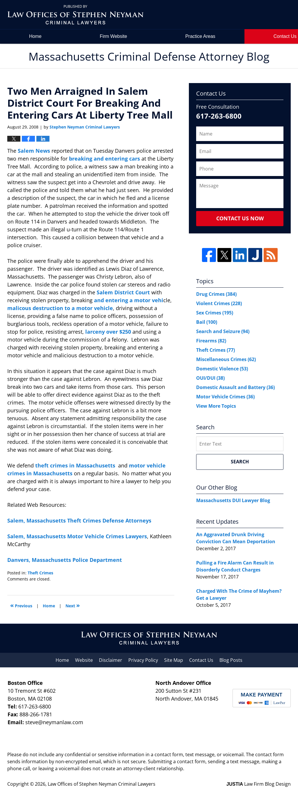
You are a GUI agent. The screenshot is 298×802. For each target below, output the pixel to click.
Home (35, 36)
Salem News (35, 150)
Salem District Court (124, 292)
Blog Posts (230, 660)
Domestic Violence (222, 368)
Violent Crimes (219, 303)
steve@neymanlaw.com (54, 722)
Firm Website (113, 36)
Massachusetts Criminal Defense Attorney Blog (75, 14)
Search (240, 461)
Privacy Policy (143, 660)
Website (84, 660)
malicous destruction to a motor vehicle (60, 308)
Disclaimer (110, 660)
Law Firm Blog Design (258, 784)
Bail (206, 322)
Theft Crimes (40, 573)
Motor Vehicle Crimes (225, 396)
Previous (21, 605)
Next (72, 605)
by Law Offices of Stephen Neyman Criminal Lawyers (250, 14)
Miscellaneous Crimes (226, 359)
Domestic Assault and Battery (235, 387)
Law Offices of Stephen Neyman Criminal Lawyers (101, 784)
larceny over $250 (108, 331)
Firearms (211, 340)
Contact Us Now (240, 218)
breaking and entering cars (105, 158)
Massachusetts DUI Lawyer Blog (233, 500)
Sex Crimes (214, 312)
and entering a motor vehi (128, 300)
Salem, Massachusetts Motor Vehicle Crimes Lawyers (77, 536)
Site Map (173, 660)
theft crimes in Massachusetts (76, 465)
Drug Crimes (216, 294)
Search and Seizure (222, 331)
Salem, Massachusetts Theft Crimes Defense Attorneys (79, 520)
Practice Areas (200, 36)
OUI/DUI (210, 378)
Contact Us (201, 660)
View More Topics (216, 406)
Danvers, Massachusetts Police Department (64, 559)
